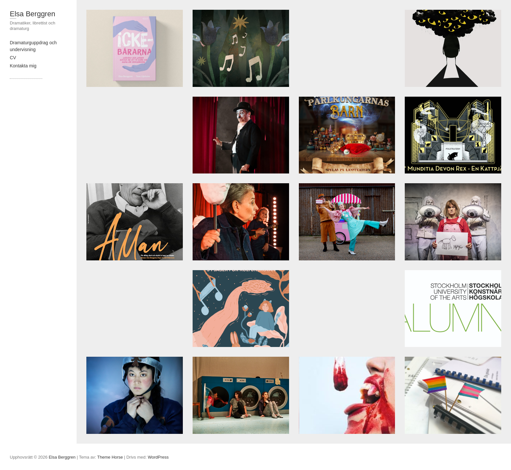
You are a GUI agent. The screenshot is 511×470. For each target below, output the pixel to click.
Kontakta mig (23, 65)
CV (13, 57)
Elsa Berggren (32, 14)
